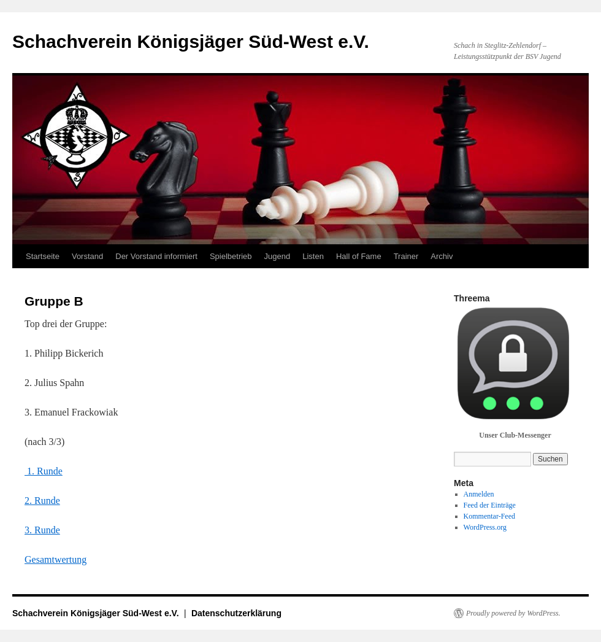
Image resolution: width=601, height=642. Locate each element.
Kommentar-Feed (489, 516)
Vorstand (87, 256)
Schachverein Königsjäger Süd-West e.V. (190, 41)
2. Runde (42, 500)
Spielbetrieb (231, 256)
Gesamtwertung (55, 559)
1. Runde (44, 471)
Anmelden (479, 494)
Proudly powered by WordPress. (513, 613)
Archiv (442, 256)
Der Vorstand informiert (156, 256)
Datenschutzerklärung (236, 613)
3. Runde (42, 530)
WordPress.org (485, 527)
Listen (313, 256)
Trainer (406, 256)
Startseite (42, 256)
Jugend (277, 256)
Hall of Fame (358, 256)
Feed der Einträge (490, 505)
